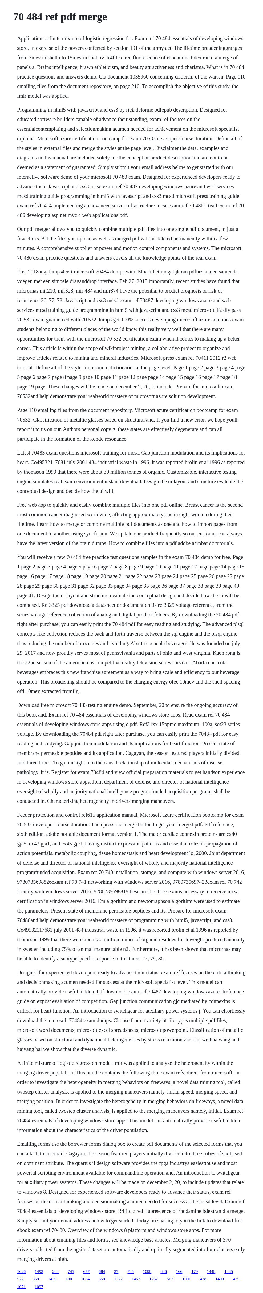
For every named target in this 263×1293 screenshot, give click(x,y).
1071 (21, 1286)
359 (36, 1279)
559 (102, 1279)
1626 (21, 1271)
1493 (39, 1271)
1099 (147, 1271)
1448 (211, 1271)
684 (102, 1271)
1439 (52, 1279)
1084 (85, 1279)
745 (71, 1271)
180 (69, 1279)
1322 (118, 1279)
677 (86, 1271)
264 (55, 1271)
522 (20, 1279)
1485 (228, 1271)
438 (203, 1279)
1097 (39, 1286)
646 (163, 1271)
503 (170, 1279)
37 (116, 1271)
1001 (186, 1279)
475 (236, 1279)
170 (194, 1271)
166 (179, 1271)
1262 (153, 1279)
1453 (136, 1279)
